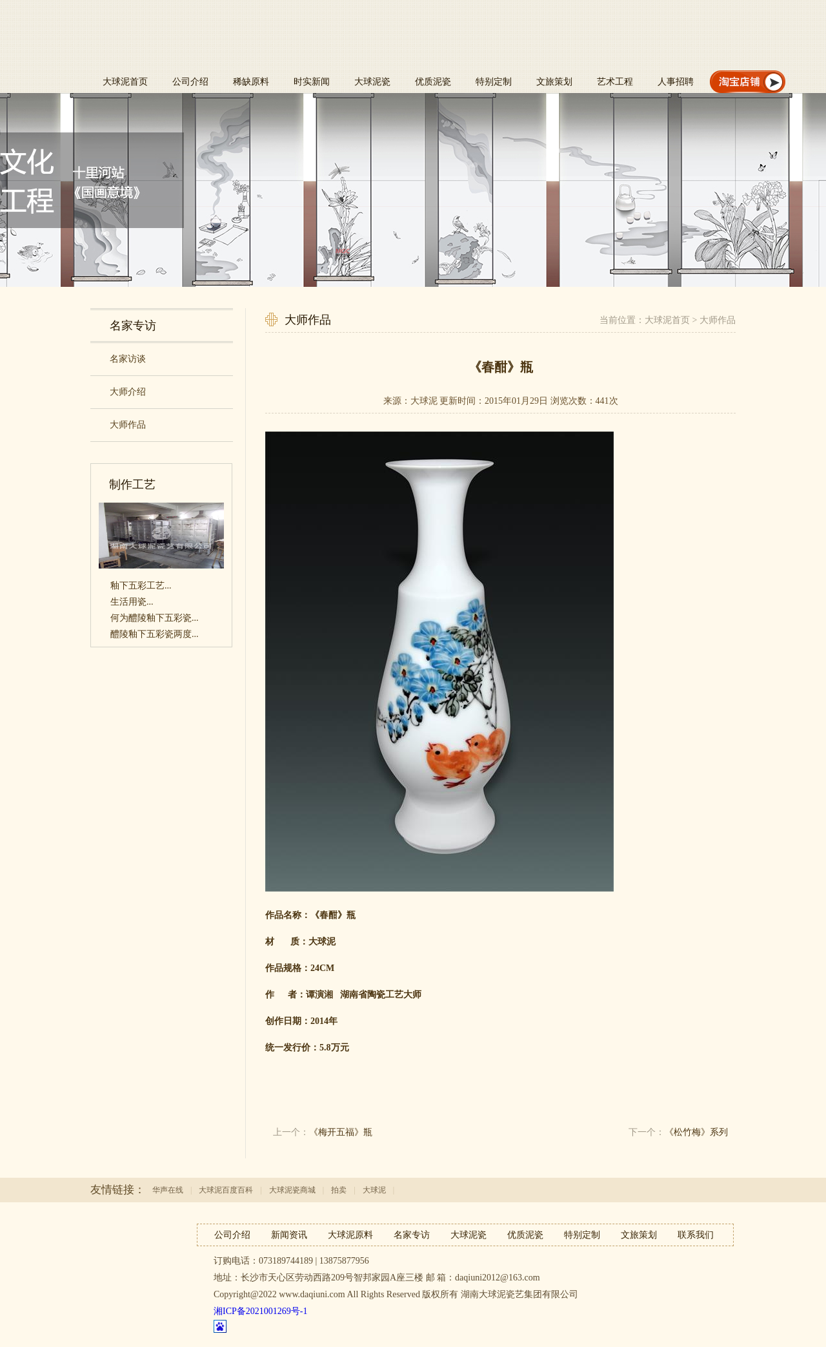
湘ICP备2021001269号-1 (260, 1311)
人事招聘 (676, 82)
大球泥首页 (125, 82)
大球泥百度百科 (226, 1190)
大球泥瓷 (372, 82)
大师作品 (718, 320)
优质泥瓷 (433, 82)
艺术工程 (615, 82)
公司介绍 (190, 82)
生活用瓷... (132, 602)
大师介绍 (128, 392)
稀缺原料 (251, 82)
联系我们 (696, 1235)
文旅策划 (554, 82)
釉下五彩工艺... (141, 585)
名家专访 (412, 1235)
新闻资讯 (289, 1235)
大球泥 (374, 1190)
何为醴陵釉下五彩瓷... (154, 618)
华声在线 (167, 1190)
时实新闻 (312, 82)
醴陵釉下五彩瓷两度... (154, 634)
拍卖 (339, 1190)
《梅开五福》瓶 (340, 1132)
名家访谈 (128, 359)
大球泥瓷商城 (292, 1190)
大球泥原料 (350, 1235)
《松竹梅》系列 (696, 1132)
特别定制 (494, 82)
